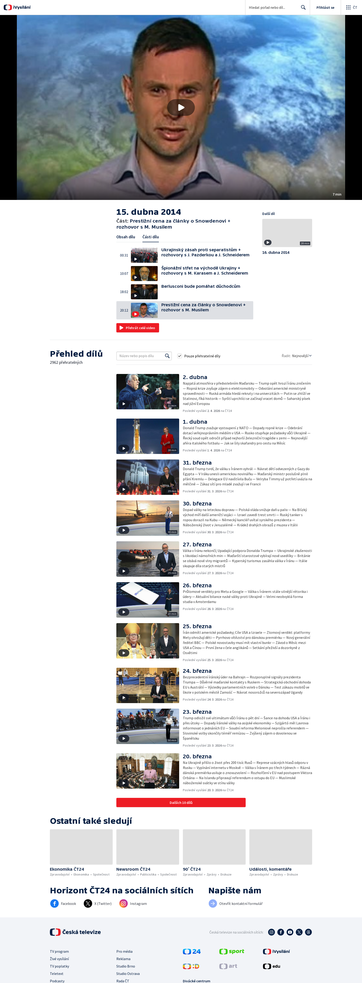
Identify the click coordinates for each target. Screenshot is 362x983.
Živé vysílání (59, 958)
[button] (181, 107)
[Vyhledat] (167, 355)
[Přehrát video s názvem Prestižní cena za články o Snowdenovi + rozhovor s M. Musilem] (181, 107)
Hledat (302, 9)
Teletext (56, 973)
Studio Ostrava (128, 973)
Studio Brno (125, 966)
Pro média (124, 951)
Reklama (123, 958)
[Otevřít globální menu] (351, 7)
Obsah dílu (125, 236)
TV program (59, 951)
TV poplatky (59, 966)
